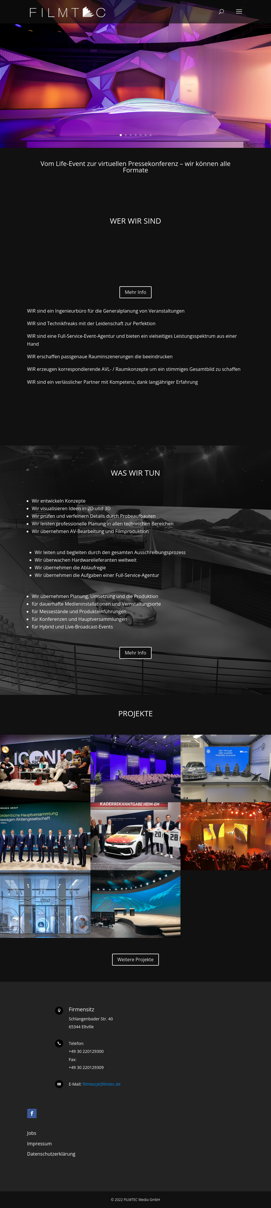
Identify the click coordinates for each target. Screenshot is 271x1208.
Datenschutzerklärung (51, 1154)
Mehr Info (135, 292)
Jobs (31, 1133)
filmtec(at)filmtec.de (100, 1084)
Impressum (39, 1143)
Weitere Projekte (135, 959)
